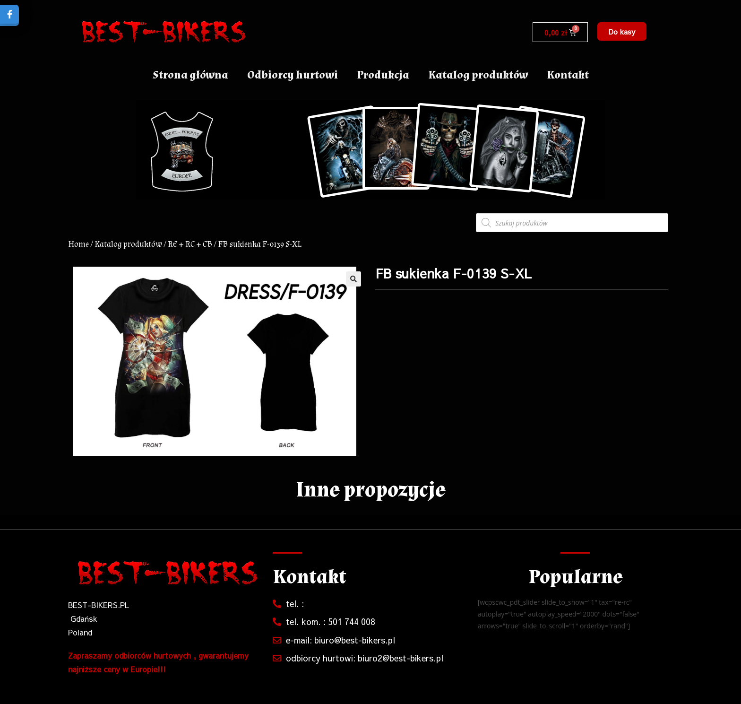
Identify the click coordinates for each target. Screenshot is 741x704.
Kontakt (568, 75)
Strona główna (190, 75)
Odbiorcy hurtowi (292, 75)
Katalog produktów (478, 75)
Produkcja (383, 75)
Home (78, 244)
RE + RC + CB (190, 244)
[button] (621, 31)
